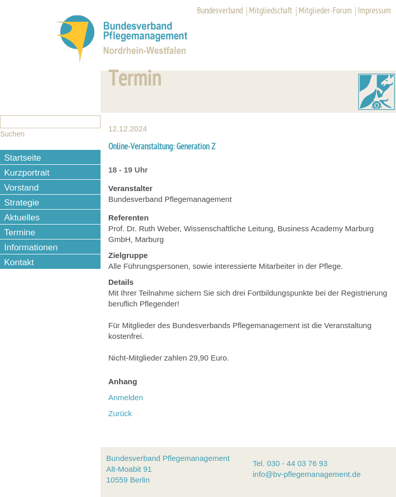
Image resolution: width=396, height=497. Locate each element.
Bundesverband (220, 11)
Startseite (22, 158)
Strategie (21, 203)
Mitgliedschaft (270, 11)
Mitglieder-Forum (325, 11)
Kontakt (19, 262)
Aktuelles (22, 217)
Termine (19, 232)
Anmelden (125, 397)
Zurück (120, 413)
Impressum (374, 11)
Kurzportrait (27, 173)
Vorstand (21, 188)
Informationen (31, 247)
